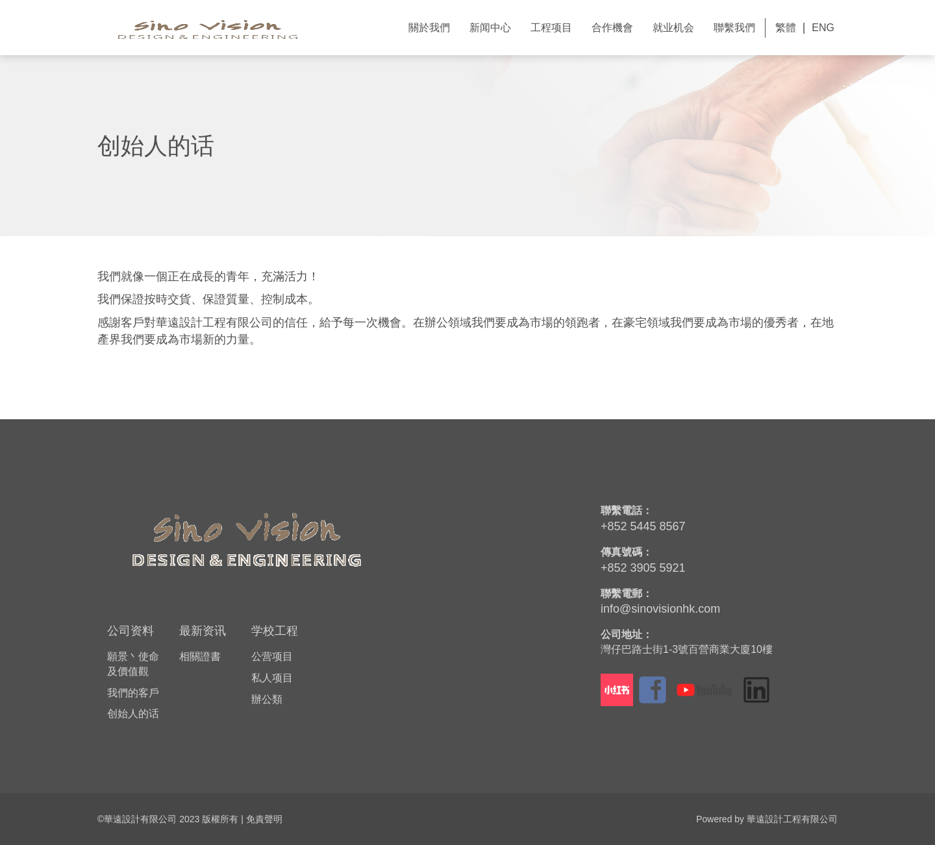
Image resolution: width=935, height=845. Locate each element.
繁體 (785, 27)
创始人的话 (133, 713)
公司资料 (130, 630)
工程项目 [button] (551, 27)
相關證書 (200, 656)
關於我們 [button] (429, 27)
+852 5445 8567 (643, 526)
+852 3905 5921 (643, 567)
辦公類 (266, 699)
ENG (823, 27)
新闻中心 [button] (490, 27)
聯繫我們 (734, 27)
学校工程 (274, 630)
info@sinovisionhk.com (660, 608)
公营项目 (272, 656)
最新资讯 (202, 630)
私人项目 (272, 677)
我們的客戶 (133, 692)
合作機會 (612, 27)
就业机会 (673, 27)
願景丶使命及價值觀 (133, 664)
